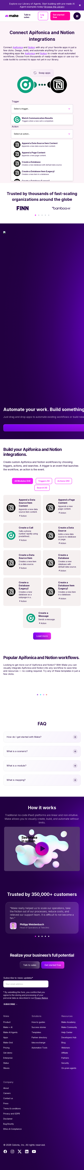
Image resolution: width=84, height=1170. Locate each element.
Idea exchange (38, 1042)
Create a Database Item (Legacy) (38, 171)
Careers (7, 1093)
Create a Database (31, 162)
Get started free (58, 16)
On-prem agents (68, 1068)
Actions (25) (63, 481)
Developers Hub (68, 1037)
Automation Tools (39, 1047)
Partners (65, 1058)
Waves (6, 1068)
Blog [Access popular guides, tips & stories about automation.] (63, 1042)
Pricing (6, 1047)
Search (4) (42, 488)
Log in (42, 16)
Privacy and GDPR (11, 1113)
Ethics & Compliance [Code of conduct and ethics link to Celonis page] (12, 1129)
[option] (42, 119)
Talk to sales (27, 16)
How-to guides (38, 1022)
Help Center (66, 1032)
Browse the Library (54, 6)
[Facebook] (5, 1151)
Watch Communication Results (37, 118)
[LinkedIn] (27, 1151)
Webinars (65, 1047)
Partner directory (39, 1037)
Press (5, 1103)
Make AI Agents (10, 1032)
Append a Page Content (33, 152)
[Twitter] (20, 1151)
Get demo (7, 1053)
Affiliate (64, 1053)
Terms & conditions (12, 1108)
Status (6, 1063)
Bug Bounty (8, 1124)
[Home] (11, 16)
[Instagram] (12, 1151)
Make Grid (8, 1042)
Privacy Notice (41, 998)
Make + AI (7, 1027)
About (6, 1088)
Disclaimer (8, 1119)
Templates (36, 1032)
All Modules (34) (22, 481)
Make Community (69, 1027)
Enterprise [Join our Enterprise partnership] (8, 1058)
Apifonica (18, 47)
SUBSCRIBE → (11, 1004)
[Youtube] (34, 1151)
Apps (5, 1037)
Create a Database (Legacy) (36, 181)
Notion (31, 47)
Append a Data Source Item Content (40, 143)
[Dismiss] (80, 5)
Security (65, 1063)
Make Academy (68, 1022)
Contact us (8, 1098)
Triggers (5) (44, 481)
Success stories (39, 1027)
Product (6, 1022)
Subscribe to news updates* (18, 977)
